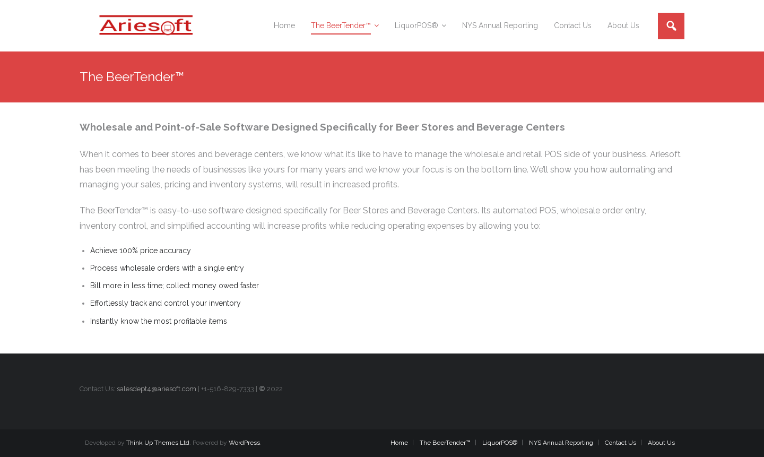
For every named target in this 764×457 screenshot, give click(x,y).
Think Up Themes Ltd (157, 442)
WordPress (244, 442)
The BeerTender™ (445, 442)
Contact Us (620, 442)
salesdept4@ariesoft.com (156, 389)
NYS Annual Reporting (561, 442)
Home (399, 442)
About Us (661, 442)
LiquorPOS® (499, 442)
